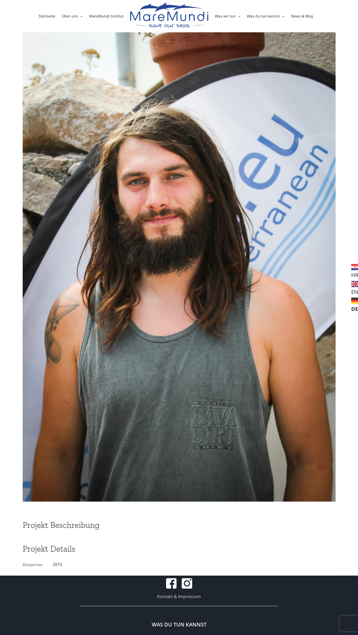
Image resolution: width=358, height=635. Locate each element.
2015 (57, 564)
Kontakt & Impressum (179, 596)
